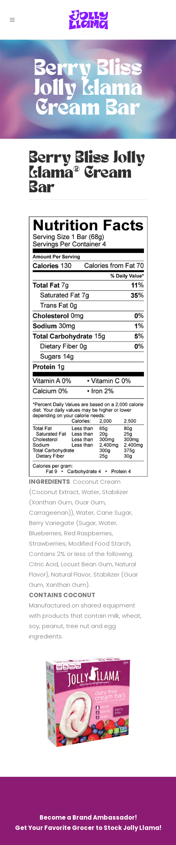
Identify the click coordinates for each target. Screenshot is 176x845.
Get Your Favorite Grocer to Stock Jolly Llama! (88, 828)
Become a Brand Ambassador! (88, 817)
